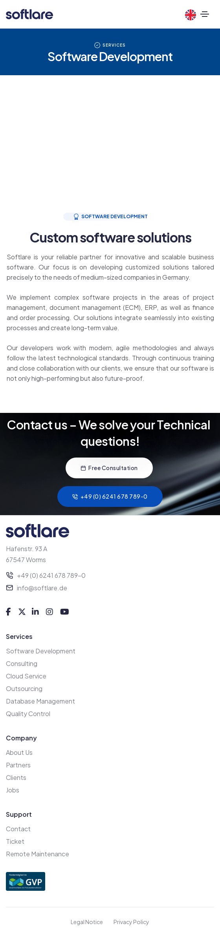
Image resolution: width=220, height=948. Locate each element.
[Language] (192, 14)
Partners (18, 765)
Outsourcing (24, 688)
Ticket (15, 841)
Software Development (40, 651)
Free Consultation (109, 467)
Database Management (40, 701)
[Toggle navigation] (205, 14)
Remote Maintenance (37, 854)
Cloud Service (26, 676)
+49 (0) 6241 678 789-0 (110, 496)
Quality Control (28, 713)
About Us (19, 752)
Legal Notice (87, 921)
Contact (18, 829)
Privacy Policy (131, 921)
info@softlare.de (42, 588)
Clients (16, 777)
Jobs (12, 790)
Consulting (21, 663)
